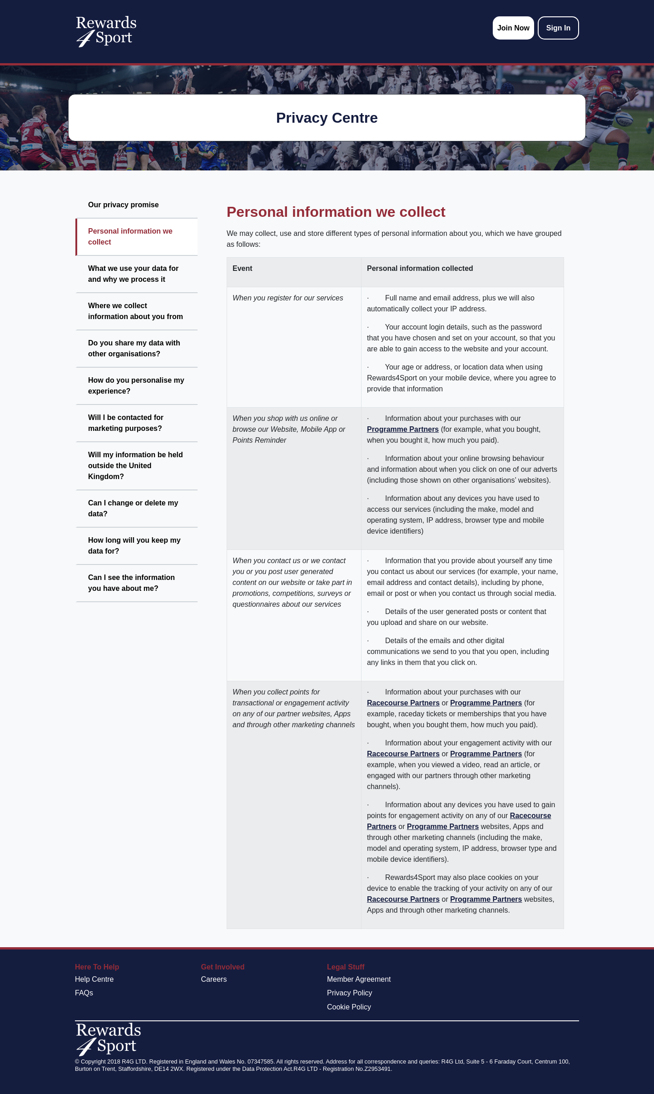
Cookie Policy (349, 1007)
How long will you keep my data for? (134, 545)
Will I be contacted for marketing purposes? (126, 423)
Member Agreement (359, 979)
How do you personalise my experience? (136, 385)
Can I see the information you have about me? (131, 583)
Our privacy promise (123, 205)
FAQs (84, 993)
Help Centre (94, 979)
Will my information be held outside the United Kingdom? (135, 465)
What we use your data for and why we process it (133, 274)
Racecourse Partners (403, 703)
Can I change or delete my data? (133, 508)
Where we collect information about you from (135, 311)
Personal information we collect (130, 236)
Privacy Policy (349, 993)
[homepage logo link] (106, 32)
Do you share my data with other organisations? (134, 348)
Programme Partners (403, 429)
